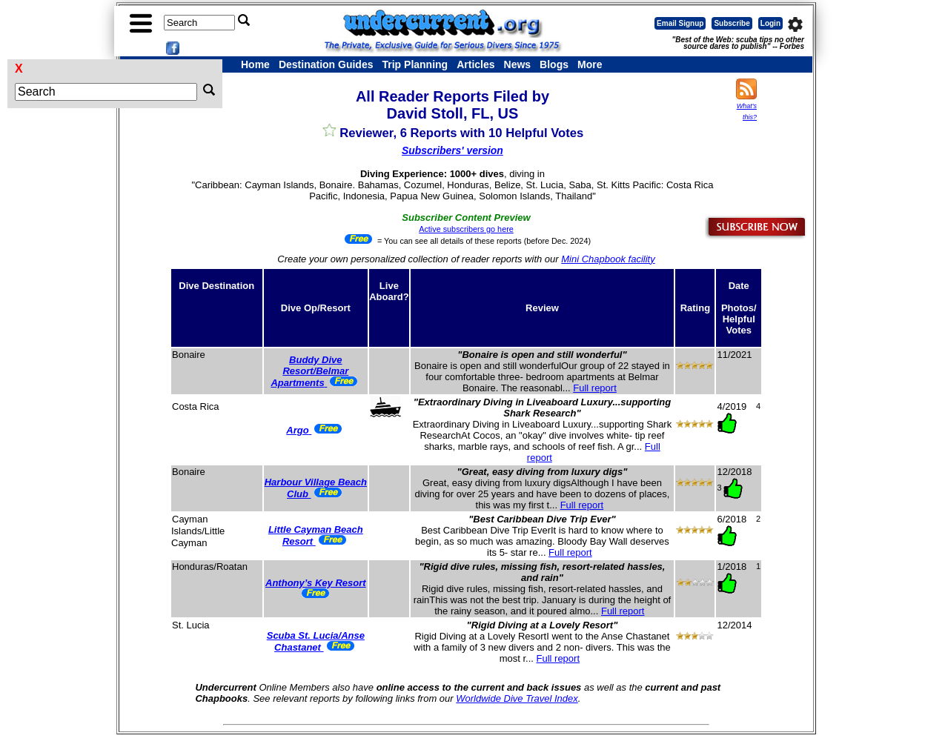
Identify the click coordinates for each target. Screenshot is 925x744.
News (517, 64)
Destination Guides (326, 64)
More (589, 64)
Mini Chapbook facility (607, 259)
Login (770, 23)
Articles (475, 64)
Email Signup (680, 23)
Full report (595, 387)
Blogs (554, 64)
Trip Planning (415, 64)
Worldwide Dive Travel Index (516, 698)
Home (255, 64)
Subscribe (731, 23)
